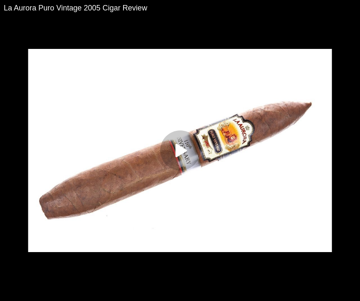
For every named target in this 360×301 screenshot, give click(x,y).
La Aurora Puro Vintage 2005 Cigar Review (75, 8)
